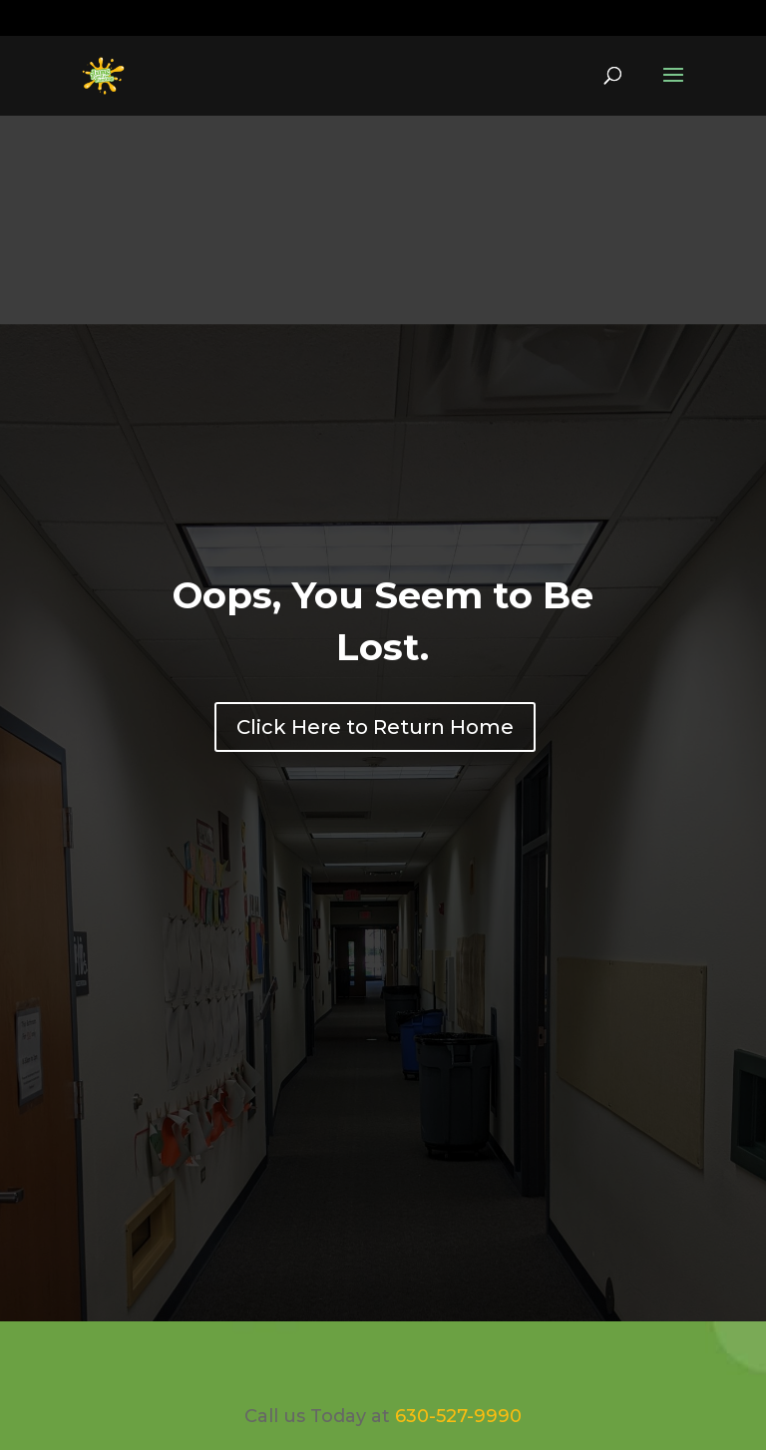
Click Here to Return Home (375, 727)
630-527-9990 (143, 19)
